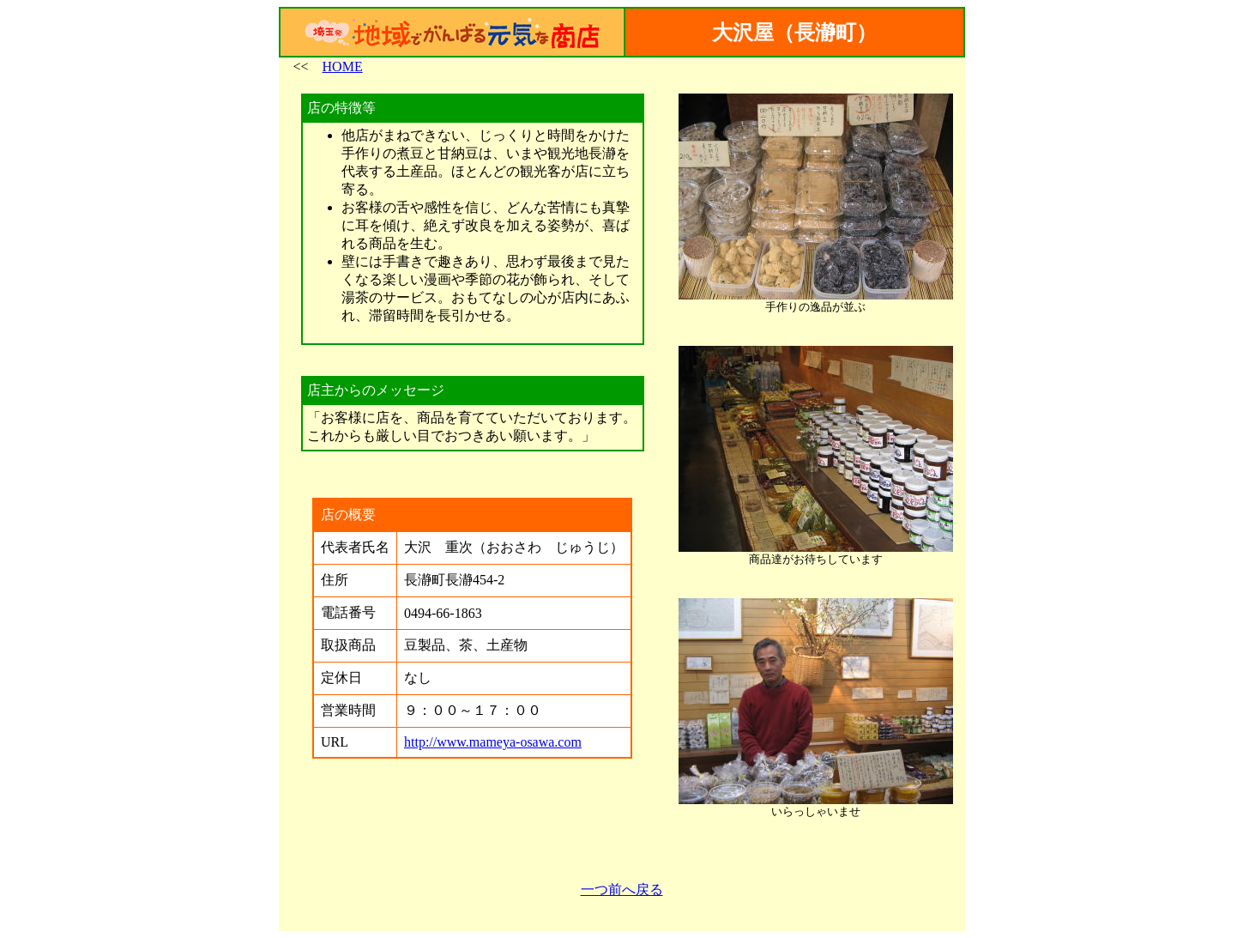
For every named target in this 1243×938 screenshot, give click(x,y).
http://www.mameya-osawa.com (493, 742)
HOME (343, 66)
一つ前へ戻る (622, 889)
